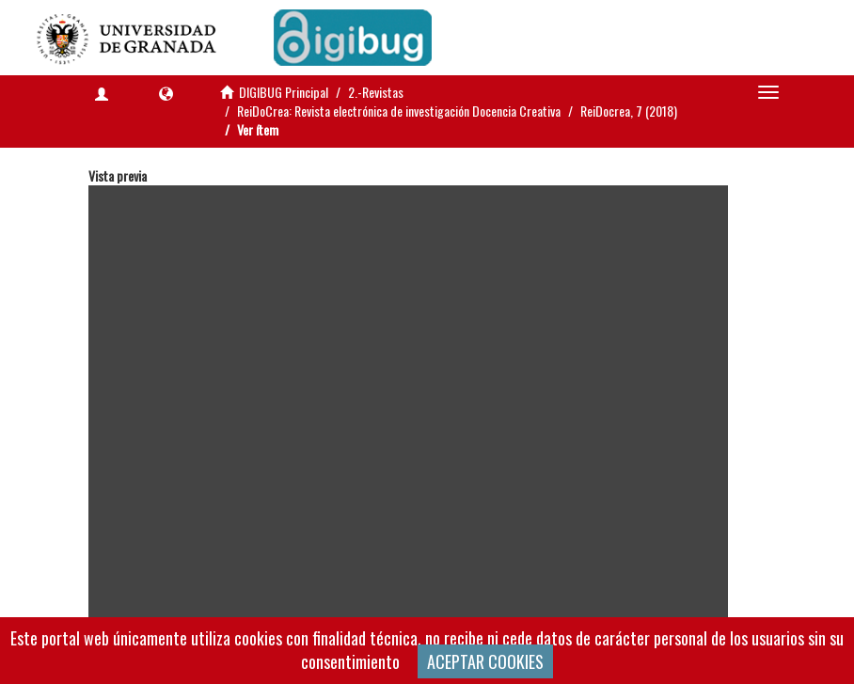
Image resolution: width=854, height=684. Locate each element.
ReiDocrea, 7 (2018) (628, 110)
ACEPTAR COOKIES (485, 661)
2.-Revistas (375, 92)
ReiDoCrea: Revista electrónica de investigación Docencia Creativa (399, 110)
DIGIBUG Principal (283, 92)
